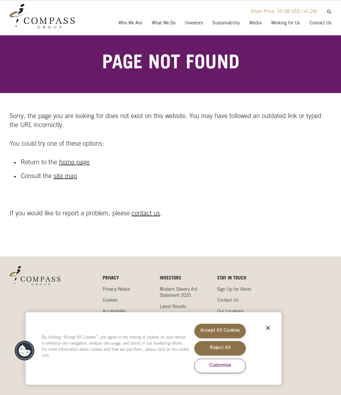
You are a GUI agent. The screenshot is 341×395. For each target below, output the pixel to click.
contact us (146, 214)
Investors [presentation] (194, 23)
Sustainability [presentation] (226, 23)
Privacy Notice (116, 290)
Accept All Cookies (220, 331)
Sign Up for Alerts (234, 290)
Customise (220, 366)
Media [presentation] (255, 23)
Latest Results (173, 307)
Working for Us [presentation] (285, 23)
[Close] (268, 328)
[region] (153, 348)
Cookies (110, 300)
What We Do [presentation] (163, 23)
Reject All (220, 348)
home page (74, 163)
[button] (24, 350)
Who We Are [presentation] (130, 23)
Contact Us (227, 300)
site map (65, 177)
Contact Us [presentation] (320, 23)
